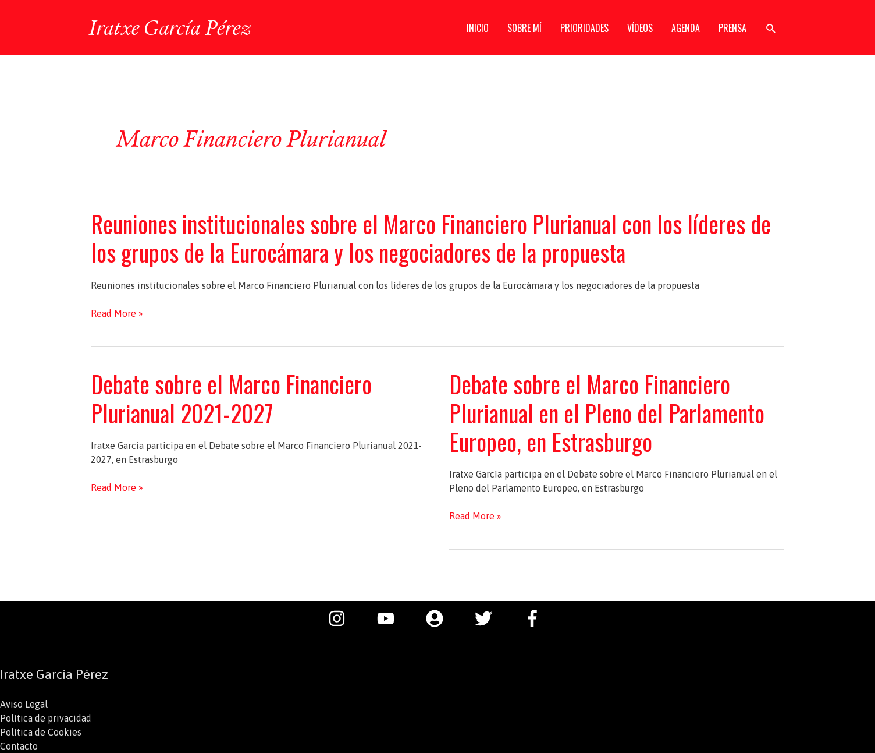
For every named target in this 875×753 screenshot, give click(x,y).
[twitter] (489, 618)
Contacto (19, 746)
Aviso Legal (24, 704)
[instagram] (342, 618)
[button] (771, 28)
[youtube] (391, 618)
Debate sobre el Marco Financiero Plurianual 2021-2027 (231, 398)
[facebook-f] (535, 618)
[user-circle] (440, 618)
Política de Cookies (40, 732)
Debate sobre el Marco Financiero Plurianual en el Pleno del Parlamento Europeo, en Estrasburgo (606, 412)
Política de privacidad (45, 718)
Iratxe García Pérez (169, 27)
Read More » (117, 313)
